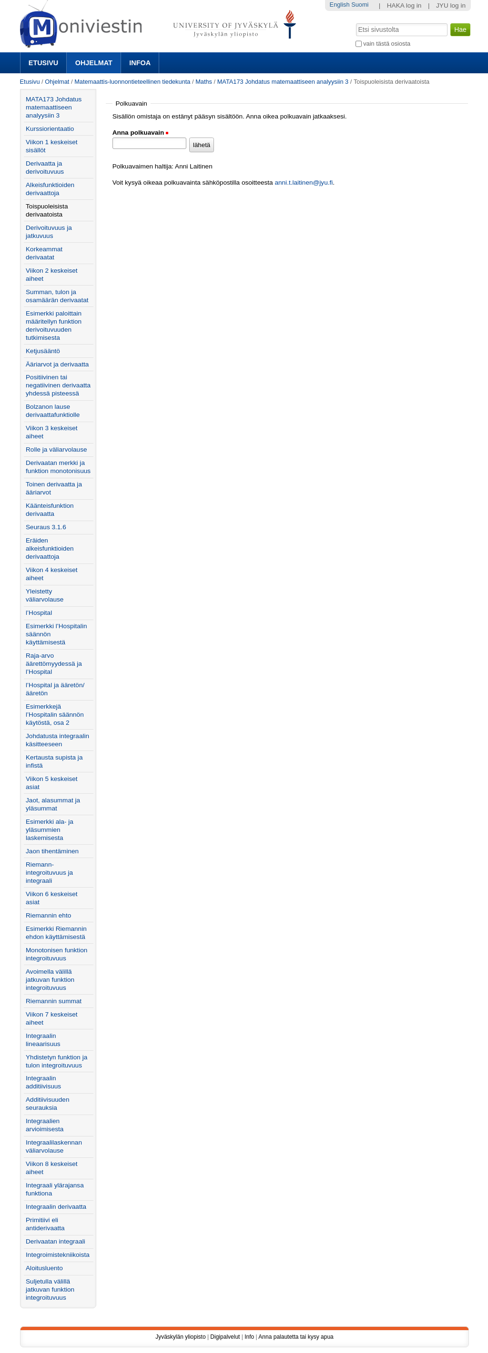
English (340, 4)
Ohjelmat (93, 63)
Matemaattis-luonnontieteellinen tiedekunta (132, 81)
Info (249, 1336)
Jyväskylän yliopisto (180, 1336)
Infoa (140, 63)
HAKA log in (404, 5)
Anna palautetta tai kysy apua (295, 1336)
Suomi (359, 4)
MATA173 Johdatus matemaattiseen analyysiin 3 (283, 81)
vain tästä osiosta (386, 43)
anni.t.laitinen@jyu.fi (303, 182)
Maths (203, 81)
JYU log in (451, 5)
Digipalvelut (225, 1336)
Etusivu (43, 63)
